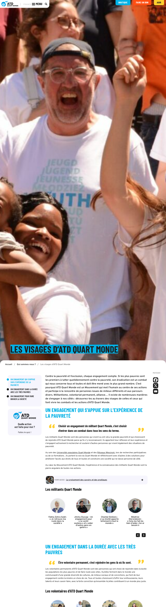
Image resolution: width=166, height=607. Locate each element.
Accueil (8, 364)
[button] (138, 535)
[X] (155, 385)
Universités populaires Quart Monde (73, 453)
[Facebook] (155, 380)
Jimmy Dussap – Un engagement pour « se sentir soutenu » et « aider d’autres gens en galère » (83, 522)
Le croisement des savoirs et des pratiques (86, 480)
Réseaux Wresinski (106, 453)
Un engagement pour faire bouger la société (22, 398)
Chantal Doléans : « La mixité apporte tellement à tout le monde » (109, 520)
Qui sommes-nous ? (26, 364)
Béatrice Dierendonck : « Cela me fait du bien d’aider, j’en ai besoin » (135, 521)
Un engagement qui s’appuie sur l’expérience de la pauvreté (23, 382)
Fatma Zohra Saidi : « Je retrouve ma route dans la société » (58, 520)
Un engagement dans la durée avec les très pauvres (24, 391)
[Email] (155, 391)
